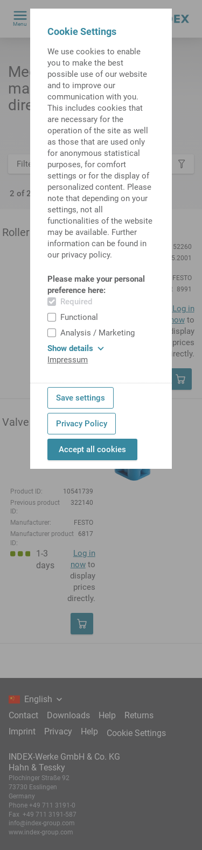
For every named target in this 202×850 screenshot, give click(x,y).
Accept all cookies (92, 449)
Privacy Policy (81, 423)
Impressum (67, 360)
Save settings (80, 398)
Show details (75, 348)
